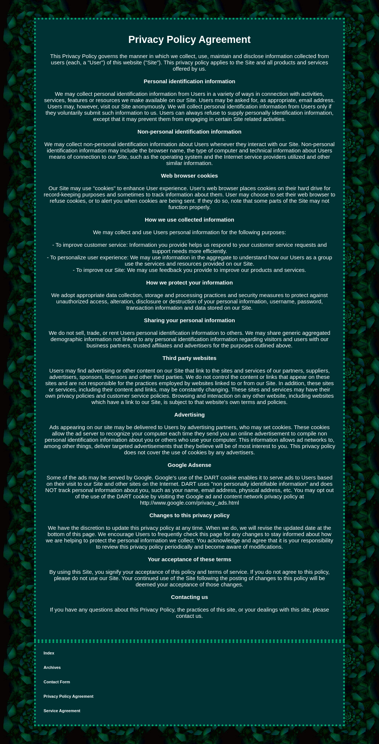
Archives (52, 667)
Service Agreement (62, 710)
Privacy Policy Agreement (69, 696)
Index (49, 653)
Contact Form (57, 682)
